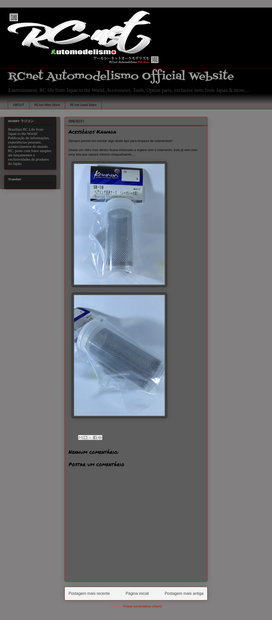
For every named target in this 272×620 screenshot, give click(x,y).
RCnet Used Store (83, 105)
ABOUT (18, 105)
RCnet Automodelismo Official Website (121, 76)
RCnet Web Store (47, 105)
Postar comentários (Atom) (142, 606)
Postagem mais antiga (184, 593)
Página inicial (137, 593)
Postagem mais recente (89, 593)
